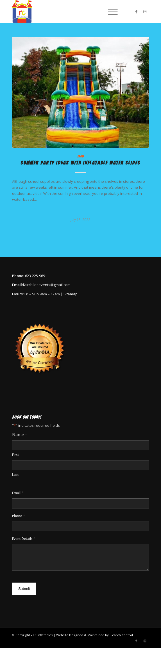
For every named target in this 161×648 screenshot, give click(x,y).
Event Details (23, 539)
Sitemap (71, 293)
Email (17, 493)
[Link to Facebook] (136, 11)
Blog (80, 156)
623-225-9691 (36, 275)
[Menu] (110, 11)
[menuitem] (110, 11)
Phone (18, 516)
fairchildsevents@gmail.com (47, 284)
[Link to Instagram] (144, 11)
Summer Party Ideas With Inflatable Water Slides (80, 162)
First (15, 454)
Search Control (121, 635)
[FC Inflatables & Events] (67, 11)
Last (15, 474)
